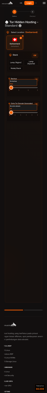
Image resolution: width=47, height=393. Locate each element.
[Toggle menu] (44, 3)
